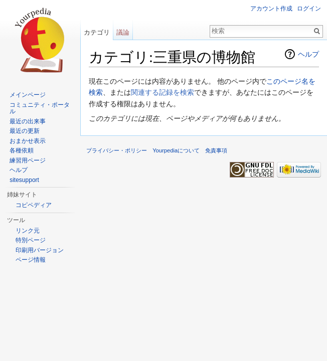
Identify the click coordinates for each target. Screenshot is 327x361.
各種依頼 (22, 150)
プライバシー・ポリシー (116, 150)
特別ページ (31, 240)
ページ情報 (31, 259)
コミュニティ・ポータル (40, 108)
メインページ (28, 94)
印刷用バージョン (40, 250)
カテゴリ (97, 32)
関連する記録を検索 (162, 92)
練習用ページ (28, 160)
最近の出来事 (28, 121)
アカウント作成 (271, 8)
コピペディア (34, 205)
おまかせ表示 (28, 140)
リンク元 (28, 230)
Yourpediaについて (176, 150)
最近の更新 (25, 130)
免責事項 (216, 150)
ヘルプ (308, 54)
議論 (122, 32)
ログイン (309, 8)
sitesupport (24, 180)
